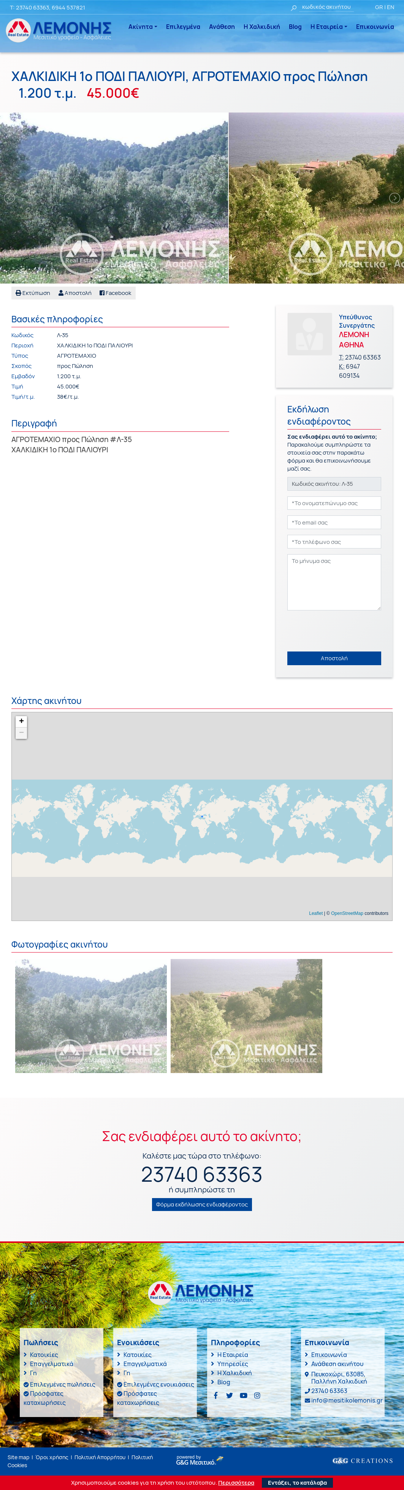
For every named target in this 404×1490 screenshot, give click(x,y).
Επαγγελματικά (51, 1364)
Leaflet (316, 913)
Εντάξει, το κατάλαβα (297, 1483)
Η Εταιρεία (327, 26)
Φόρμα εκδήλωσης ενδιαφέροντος (202, 1204)
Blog (295, 26)
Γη (33, 1373)
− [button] (21, 733)
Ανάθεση (222, 26)
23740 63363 (32, 7)
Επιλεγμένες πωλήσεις (62, 1384)
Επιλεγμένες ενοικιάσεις (159, 1384)
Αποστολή (334, 658)
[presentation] (345, 631)
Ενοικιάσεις (138, 1342)
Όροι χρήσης (51, 1457)
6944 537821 (68, 7)
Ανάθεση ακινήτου (337, 1364)
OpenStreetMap (347, 913)
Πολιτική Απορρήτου (99, 1457)
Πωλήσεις (41, 1342)
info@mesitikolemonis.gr (347, 1400)
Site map (18, 1457)
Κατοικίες (44, 1355)
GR (379, 7)
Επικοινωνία (375, 26)
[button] (75, 293)
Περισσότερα (236, 1482)
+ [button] (21, 722)
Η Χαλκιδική (262, 26)
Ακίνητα (140, 26)
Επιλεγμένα (183, 26)
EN (390, 7)
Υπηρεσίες (232, 1364)
